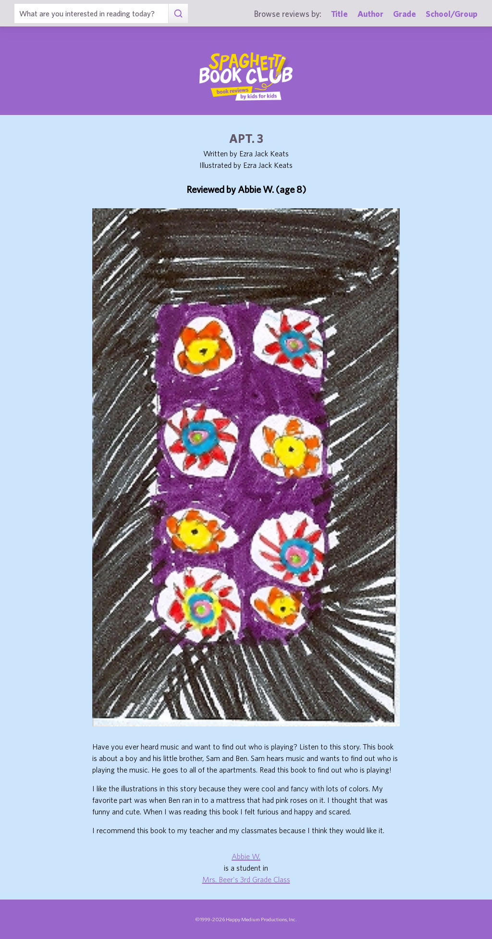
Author (370, 14)
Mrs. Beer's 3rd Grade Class (246, 879)
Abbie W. (246, 856)
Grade (404, 14)
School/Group (452, 14)
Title (339, 14)
